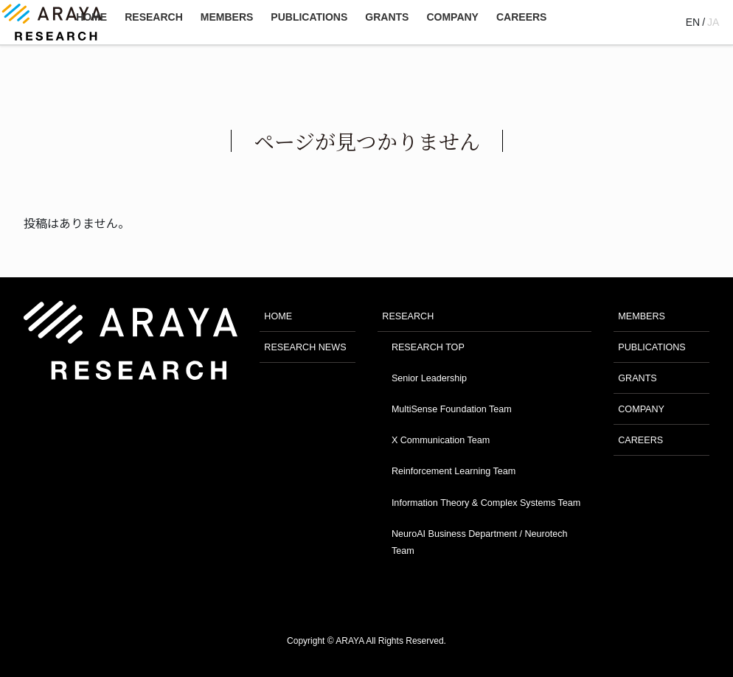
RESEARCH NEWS (305, 347)
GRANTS (637, 378)
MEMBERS (641, 316)
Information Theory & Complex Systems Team (486, 503)
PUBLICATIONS (651, 347)
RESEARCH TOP (428, 347)
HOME (278, 316)
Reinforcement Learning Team (453, 471)
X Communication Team (441, 440)
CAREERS (640, 440)
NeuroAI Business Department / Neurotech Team (480, 542)
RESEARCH (408, 316)
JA (713, 22)
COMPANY (641, 409)
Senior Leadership (429, 378)
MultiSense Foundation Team (452, 409)
